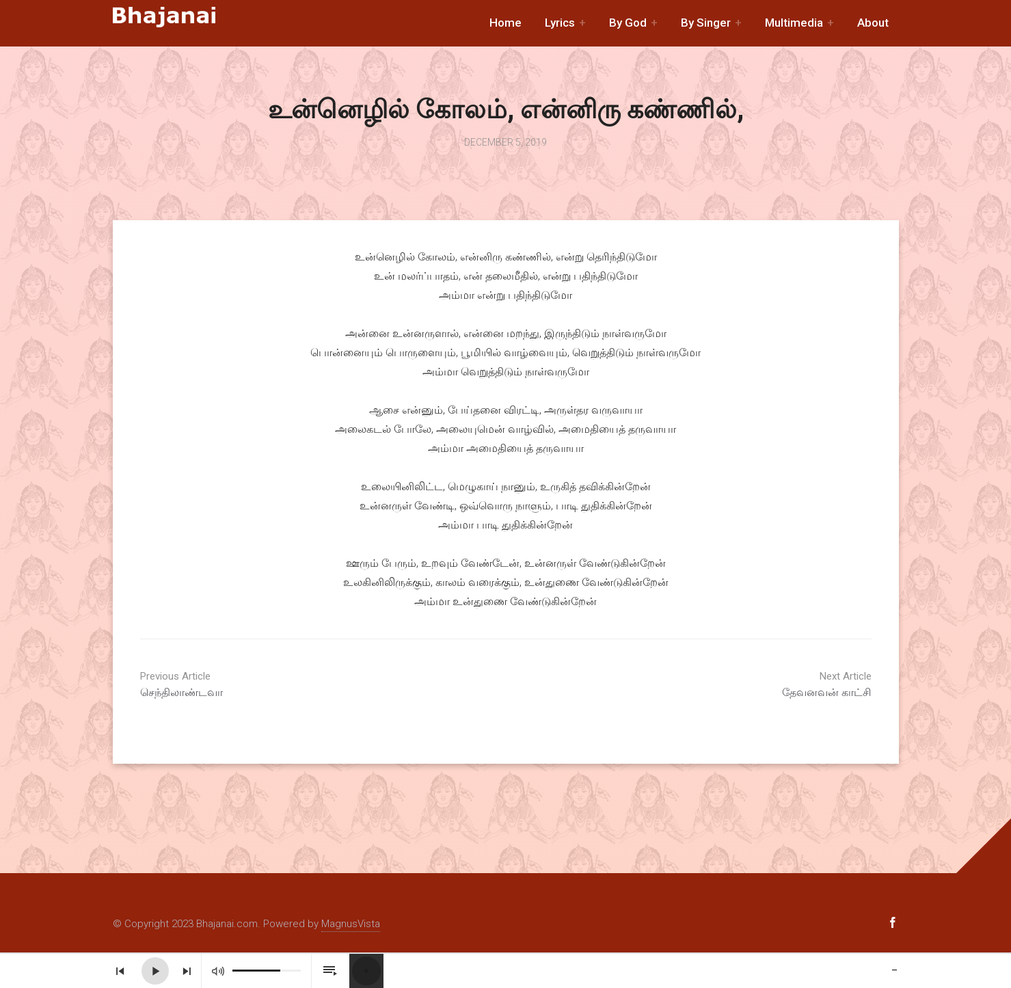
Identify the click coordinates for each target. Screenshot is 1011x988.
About (873, 22)
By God (628, 22)
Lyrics (560, 22)
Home (505, 22)
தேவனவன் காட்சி (769, 684)
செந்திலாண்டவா (242, 684)
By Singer (706, 22)
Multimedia (794, 22)
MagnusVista (350, 924)
